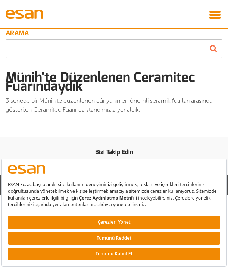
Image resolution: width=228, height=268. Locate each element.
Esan (26, 14)
